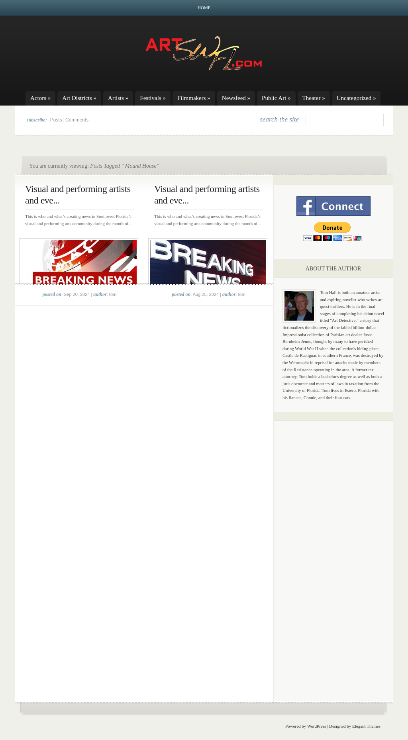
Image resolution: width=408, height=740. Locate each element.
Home (204, 7)
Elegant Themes (366, 726)
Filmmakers (193, 98)
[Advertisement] (333, 551)
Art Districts (79, 98)
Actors (40, 98)
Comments (76, 120)
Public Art (276, 98)
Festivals (153, 98)
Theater (313, 98)
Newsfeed (236, 98)
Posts (56, 120)
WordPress (316, 726)
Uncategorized (356, 98)
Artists (118, 98)
